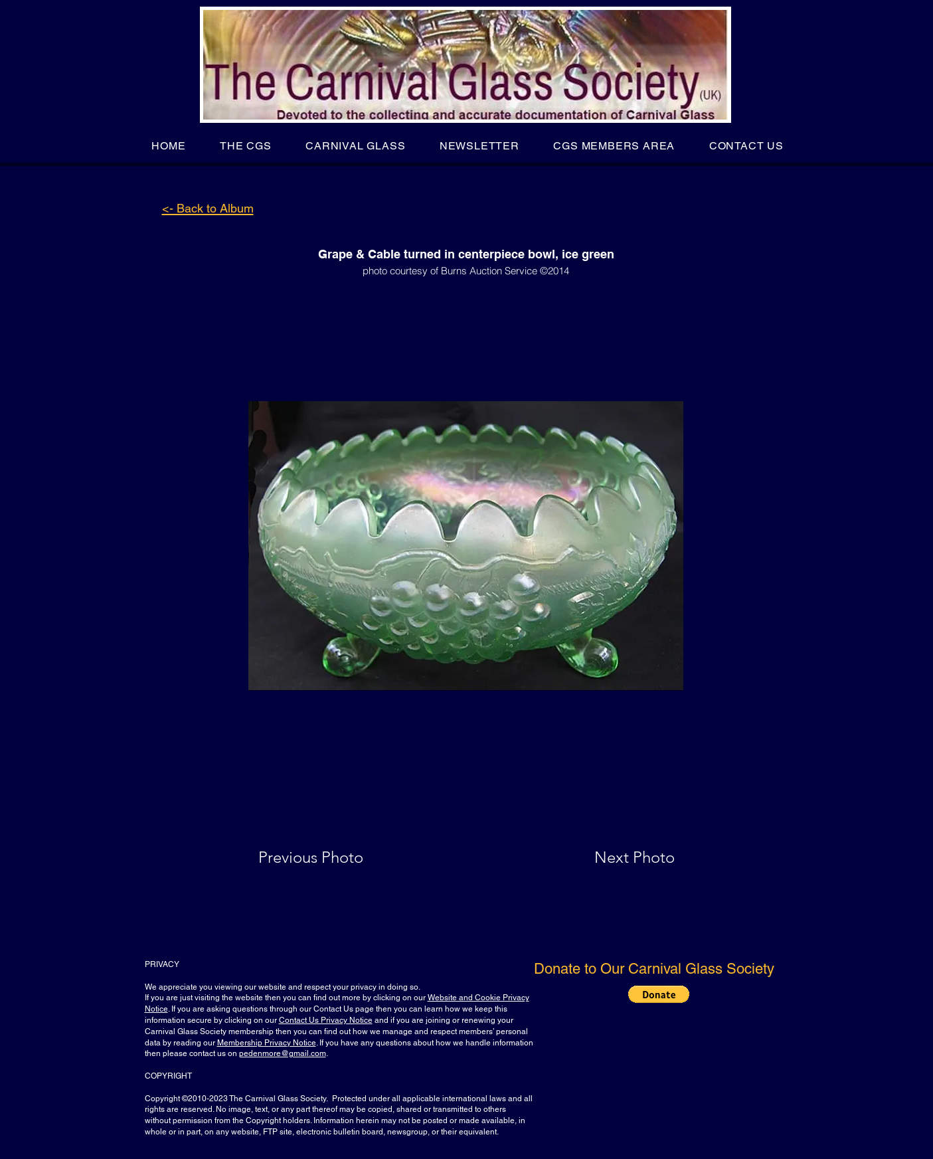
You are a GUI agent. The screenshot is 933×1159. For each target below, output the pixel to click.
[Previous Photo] (329, 857)
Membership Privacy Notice (266, 1042)
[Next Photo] (608, 857)
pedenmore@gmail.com (282, 1053)
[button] (245, 145)
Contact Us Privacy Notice (326, 1020)
